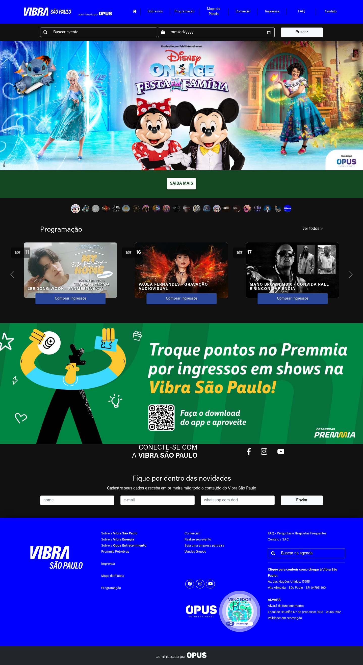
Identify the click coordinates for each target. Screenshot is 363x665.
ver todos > (313, 229)
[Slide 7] (136, 208)
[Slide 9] (156, 208)
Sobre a (119, 533)
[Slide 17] (237, 208)
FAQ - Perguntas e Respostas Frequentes (297, 533)
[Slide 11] (176, 208)
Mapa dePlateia (213, 11)
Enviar (301, 500)
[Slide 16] (227, 208)
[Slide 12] (186, 208)
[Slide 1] (75, 208)
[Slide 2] (85, 208)
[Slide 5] (116, 208)
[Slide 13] (196, 208)
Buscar (302, 32)
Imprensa (272, 11)
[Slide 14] (206, 208)
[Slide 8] (146, 208)
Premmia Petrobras (115, 551)
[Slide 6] (126, 208)
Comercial (243, 11)
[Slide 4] (105, 208)
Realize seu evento (198, 539)
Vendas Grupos (195, 551)
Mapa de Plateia (112, 576)
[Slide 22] (287, 208)
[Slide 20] (267, 208)
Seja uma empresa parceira (204, 545)
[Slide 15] (217, 208)
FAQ (301, 11)
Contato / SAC (278, 539)
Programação (184, 11)
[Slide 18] (247, 208)
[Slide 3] (95, 208)
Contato (330, 11)
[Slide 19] (257, 208)
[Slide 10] (166, 208)
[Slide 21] (277, 208)
